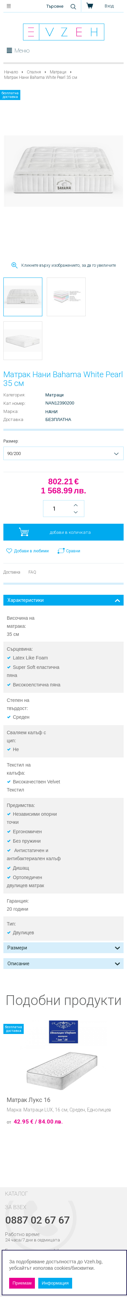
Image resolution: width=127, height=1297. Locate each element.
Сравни (73, 551)
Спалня (34, 72)
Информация (55, 1283)
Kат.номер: (14, 403)
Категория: (14, 394)
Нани (51, 411)
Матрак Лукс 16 (28, 1100)
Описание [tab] (63, 963)
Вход (109, 5)
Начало (11, 72)
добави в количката (70, 532)
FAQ (32, 572)
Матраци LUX (38, 1109)
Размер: (11, 441)
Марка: (11, 411)
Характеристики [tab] (63, 599)
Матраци (58, 72)
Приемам (22, 1283)
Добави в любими (31, 551)
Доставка (13, 419)
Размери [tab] (63, 947)
